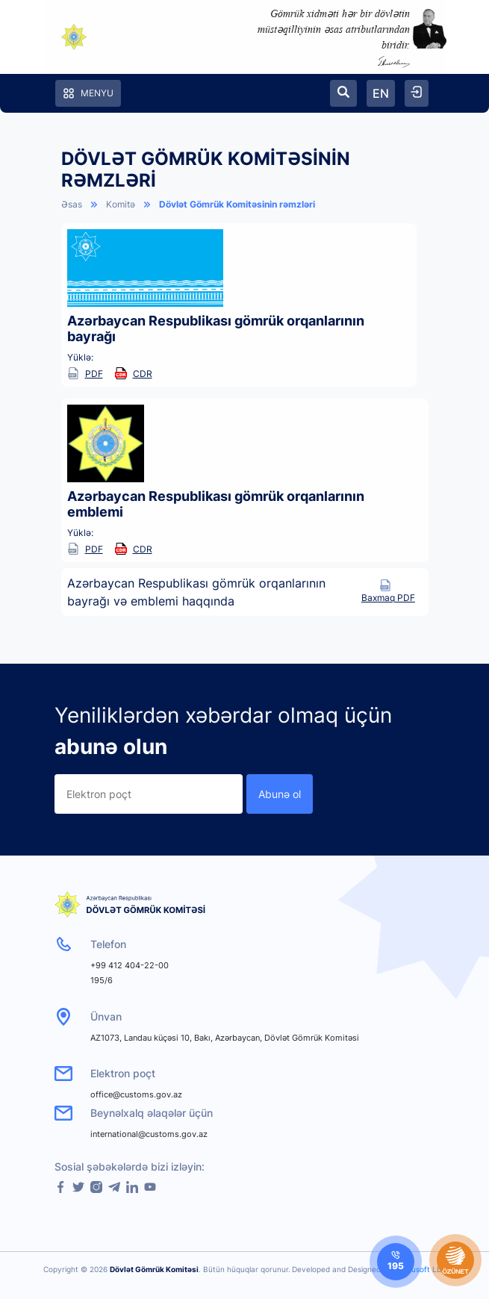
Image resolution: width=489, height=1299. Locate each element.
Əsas (71, 204)
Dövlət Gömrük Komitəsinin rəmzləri (237, 204)
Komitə (120, 204)
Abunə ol (279, 794)
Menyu (88, 93)
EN (381, 93)
